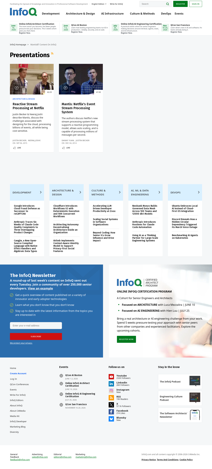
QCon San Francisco (76, 404)
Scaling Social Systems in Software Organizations (105, 222)
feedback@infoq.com (20, 459)
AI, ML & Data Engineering (140, 192)
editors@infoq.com (63, 457)
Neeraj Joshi (34, 140)
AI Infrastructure (112, 13)
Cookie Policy (186, 459)
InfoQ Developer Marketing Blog (18, 424)
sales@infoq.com (40, 457)
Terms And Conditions (168, 459)
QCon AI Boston (73, 375)
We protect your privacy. (21, 343)
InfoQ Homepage (18, 44)
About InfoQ (16, 405)
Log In (13, 378)
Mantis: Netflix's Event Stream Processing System (78, 108)
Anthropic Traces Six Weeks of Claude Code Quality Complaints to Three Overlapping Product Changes (26, 227)
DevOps (166, 13)
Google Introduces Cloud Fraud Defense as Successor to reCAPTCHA (27, 209)
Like (19, 147)
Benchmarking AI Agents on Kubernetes (185, 236)
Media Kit (14, 416)
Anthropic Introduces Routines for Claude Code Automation (144, 225)
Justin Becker (19, 140)
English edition (98, 4)
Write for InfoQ (18, 394)
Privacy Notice (149, 459)
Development (51, 13)
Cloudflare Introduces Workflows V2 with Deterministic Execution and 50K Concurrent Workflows (66, 211)
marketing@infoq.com (86, 457)
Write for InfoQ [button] (116, 4)
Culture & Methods (142, 13)
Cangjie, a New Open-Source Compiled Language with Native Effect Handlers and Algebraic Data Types (25, 246)
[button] (36, 336)
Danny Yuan (68, 140)
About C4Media (18, 410)
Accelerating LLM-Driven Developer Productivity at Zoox (104, 208)
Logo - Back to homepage (23, 12)
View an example (40, 288)
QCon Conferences (19, 384)
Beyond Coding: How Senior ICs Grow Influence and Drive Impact (104, 236)
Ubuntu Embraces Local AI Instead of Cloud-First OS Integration (185, 208)
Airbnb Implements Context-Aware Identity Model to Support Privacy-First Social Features (66, 246)
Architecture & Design (80, 13)
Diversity (14, 431)
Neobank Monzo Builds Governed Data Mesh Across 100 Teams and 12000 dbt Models (144, 209)
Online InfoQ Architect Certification (77, 384)
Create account (18, 373)
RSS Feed (52, 55)
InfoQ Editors (16, 400)
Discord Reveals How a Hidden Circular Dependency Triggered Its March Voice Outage (184, 223)
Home (13, 368)
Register (180, 4)
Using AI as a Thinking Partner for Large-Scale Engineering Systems (145, 238)
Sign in (195, 4)
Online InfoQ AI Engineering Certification (80, 395)
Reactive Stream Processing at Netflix (28, 106)
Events (179, 13)
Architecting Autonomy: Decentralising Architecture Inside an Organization (66, 228)
